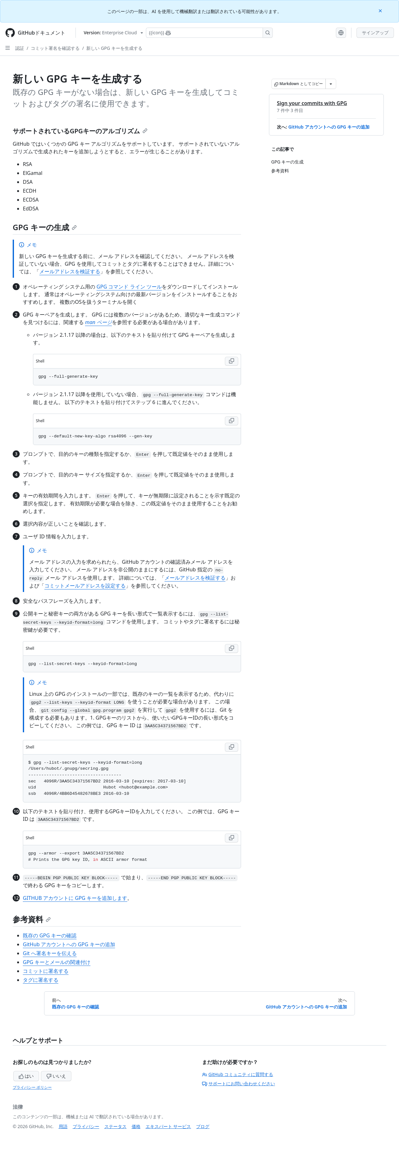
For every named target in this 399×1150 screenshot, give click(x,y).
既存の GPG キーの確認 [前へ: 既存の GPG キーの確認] (75, 1007)
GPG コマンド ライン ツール (128, 286)
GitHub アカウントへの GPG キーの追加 (329, 127)
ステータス (115, 1126)
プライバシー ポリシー (32, 1087)
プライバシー (86, 1126)
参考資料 (32, 919)
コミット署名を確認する (55, 48)
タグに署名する (40, 979)
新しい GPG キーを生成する (114, 48)
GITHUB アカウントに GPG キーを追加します (75, 897)
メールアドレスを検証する (69, 271)
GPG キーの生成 (45, 227)
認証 (19, 48)
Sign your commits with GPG (312, 103)
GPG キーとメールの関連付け (56, 962)
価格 (136, 1126)
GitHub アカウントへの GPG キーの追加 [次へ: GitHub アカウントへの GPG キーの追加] (306, 1007)
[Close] (381, 10)
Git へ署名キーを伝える (50, 953)
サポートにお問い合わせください (238, 1083)
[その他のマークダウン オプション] (330, 84)
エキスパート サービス (168, 1126)
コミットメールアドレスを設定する (85, 585)
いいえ (56, 1076)
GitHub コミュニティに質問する (237, 1074)
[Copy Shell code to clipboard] (231, 361)
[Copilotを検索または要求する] (209, 33)
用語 (63, 1126)
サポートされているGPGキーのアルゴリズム (80, 131)
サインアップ (375, 33)
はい (26, 1076)
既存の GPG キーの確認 (49, 935)
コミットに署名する (46, 970)
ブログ (202, 1126)
